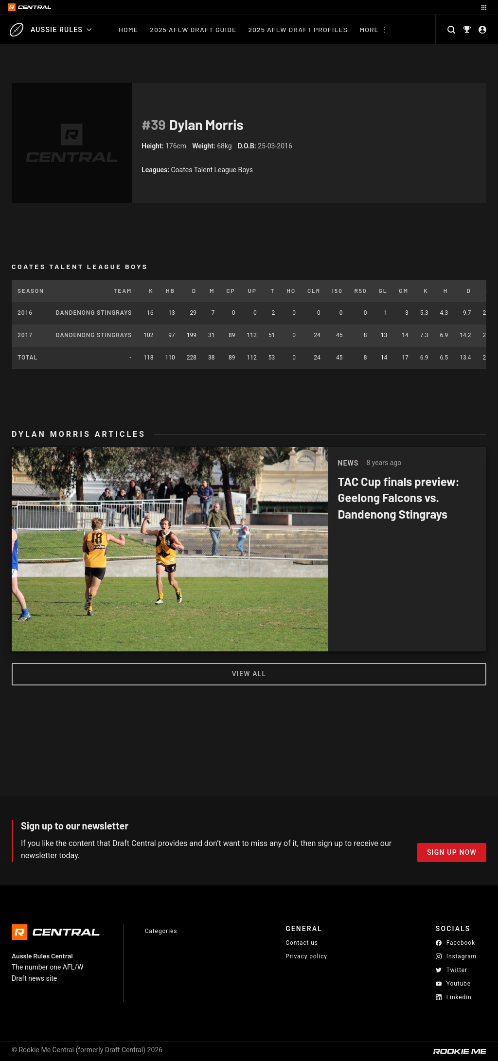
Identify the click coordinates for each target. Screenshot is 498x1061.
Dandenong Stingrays (94, 312)
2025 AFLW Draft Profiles (298, 29)
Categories (161, 931)
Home (128, 29)
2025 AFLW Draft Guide (193, 29)
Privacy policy (306, 956)
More (369, 29)
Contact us (301, 942)
